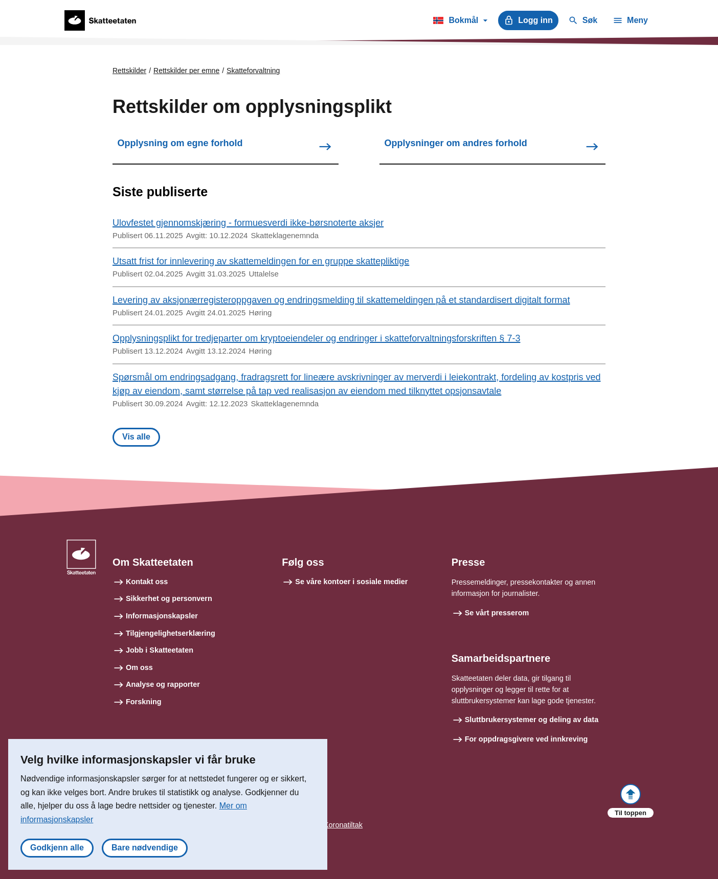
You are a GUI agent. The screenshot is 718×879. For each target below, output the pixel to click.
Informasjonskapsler (162, 616)
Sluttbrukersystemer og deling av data (532, 719)
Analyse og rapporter (163, 684)
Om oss (139, 667)
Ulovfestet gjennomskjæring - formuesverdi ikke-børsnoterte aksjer (248, 223)
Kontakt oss (147, 581)
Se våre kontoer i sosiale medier (351, 581)
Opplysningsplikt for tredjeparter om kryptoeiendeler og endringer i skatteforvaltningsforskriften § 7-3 (316, 338)
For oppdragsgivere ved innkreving (526, 739)
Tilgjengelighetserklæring (170, 633)
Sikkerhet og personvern (169, 598)
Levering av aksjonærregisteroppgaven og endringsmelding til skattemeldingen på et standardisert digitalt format (341, 300)
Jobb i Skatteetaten (159, 650)
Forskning (144, 702)
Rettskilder (129, 70)
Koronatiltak (343, 825)
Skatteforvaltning (253, 70)
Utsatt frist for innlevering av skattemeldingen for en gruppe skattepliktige (261, 261)
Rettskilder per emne (186, 70)
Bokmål (460, 22)
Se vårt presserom (497, 613)
